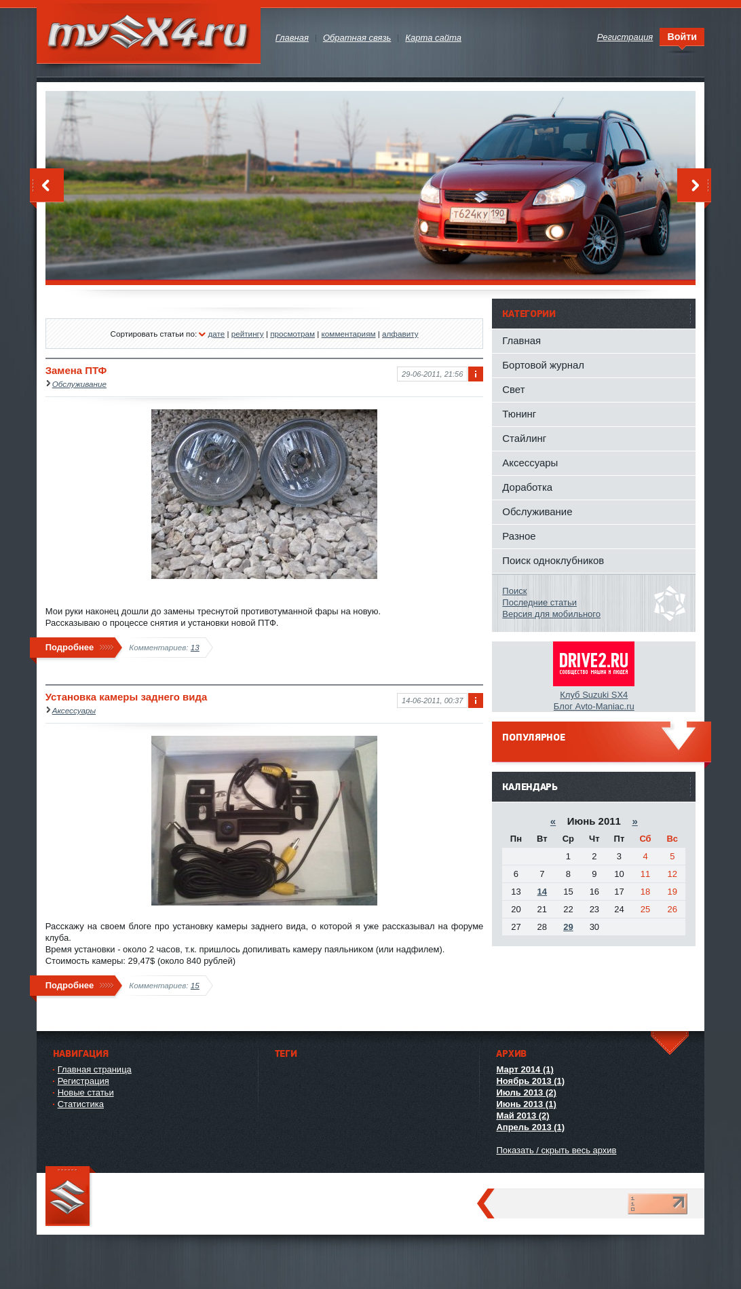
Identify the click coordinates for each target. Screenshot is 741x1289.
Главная (521, 340)
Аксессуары (74, 710)
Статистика (81, 1104)
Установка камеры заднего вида (126, 697)
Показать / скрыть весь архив (556, 1150)
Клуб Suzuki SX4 (594, 695)
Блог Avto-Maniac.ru (594, 706)
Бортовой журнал (543, 365)
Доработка (527, 487)
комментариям (349, 333)
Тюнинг (519, 413)
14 (542, 891)
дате (216, 333)
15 (195, 985)
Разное (518, 536)
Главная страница (95, 1069)
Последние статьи (539, 602)
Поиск (514, 591)
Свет (513, 389)
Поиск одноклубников (553, 560)
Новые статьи (86, 1092)
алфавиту (400, 333)
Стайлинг (524, 438)
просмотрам (292, 333)
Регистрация (83, 1081)
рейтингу (247, 333)
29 (568, 927)
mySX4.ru (149, 33)
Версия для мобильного (551, 614)
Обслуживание (79, 383)
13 (195, 647)
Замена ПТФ (76, 370)
